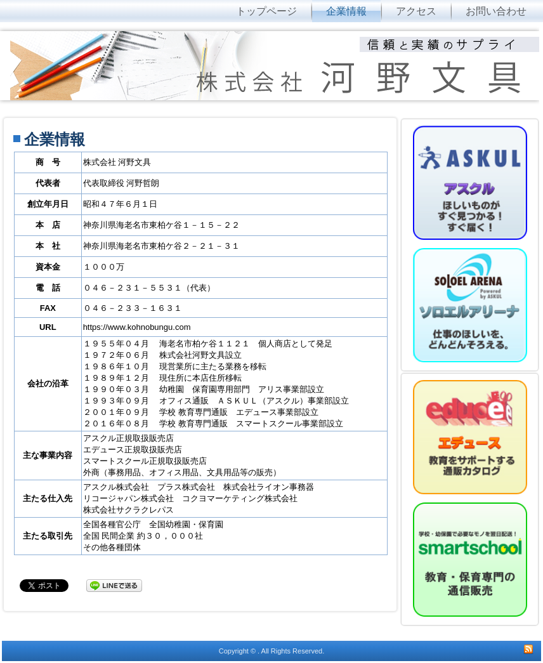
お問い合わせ (496, 11)
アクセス (416, 11)
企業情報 (346, 11)
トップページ (266, 11)
